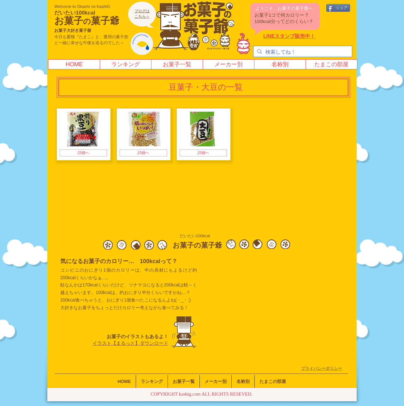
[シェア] (338, 8)
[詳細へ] (83, 152)
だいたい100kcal (74, 13)
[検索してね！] (302, 52)
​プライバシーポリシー (321, 368)
